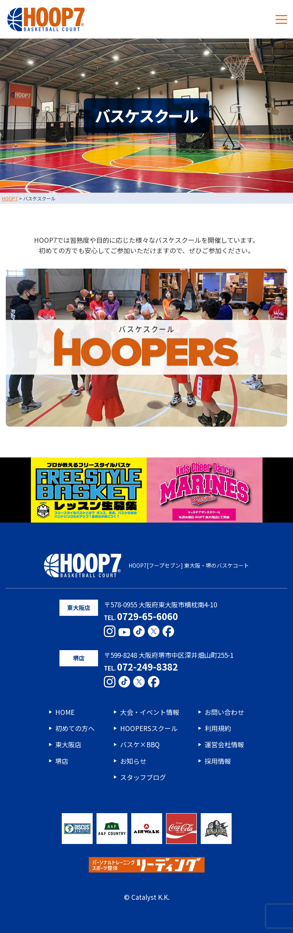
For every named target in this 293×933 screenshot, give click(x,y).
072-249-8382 (147, 666)
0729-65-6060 (147, 616)
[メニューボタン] (281, 19)
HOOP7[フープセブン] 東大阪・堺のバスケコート (146, 565)
